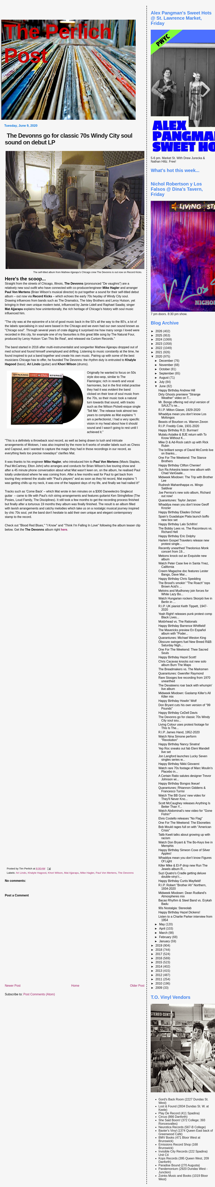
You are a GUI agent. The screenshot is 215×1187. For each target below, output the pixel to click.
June (162, 386)
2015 (159, 962)
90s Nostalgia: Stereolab (174, 908)
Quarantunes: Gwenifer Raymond (181, 673)
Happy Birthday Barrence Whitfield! (182, 625)
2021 (159, 352)
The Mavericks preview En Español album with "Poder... (182, 631)
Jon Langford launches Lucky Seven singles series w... (182, 758)
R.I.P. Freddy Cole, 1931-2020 (178, 426)
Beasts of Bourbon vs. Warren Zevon (183, 421)
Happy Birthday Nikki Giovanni (178, 763)
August (164, 377)
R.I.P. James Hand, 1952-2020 (179, 732)
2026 (159, 331)
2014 (159, 966)
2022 (159, 348)
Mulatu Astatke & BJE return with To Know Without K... (182, 436)
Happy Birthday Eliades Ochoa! (179, 512)
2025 (159, 335)
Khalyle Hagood (37, 872)
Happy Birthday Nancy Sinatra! (179, 744)
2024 (159, 339)
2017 (159, 954)
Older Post (137, 985)
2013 (159, 970)
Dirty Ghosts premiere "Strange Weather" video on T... (179, 396)
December (166, 360)
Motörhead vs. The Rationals (177, 621)
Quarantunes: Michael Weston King (182, 637)
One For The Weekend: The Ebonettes (184, 822)
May (162, 924)
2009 (159, 987)
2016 (159, 958)
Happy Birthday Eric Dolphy (177, 536)
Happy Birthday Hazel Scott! (177, 657)
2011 (159, 979)
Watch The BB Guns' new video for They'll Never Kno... (181, 797)
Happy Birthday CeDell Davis (178, 712)
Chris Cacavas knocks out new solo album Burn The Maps (182, 663)
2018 (159, 949)
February (165, 937)
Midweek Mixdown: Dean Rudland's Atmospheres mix (182, 894)
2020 (159, 356)
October (165, 369)
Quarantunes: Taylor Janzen (177, 500)
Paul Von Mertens (106, 872)
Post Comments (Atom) (39, 994)
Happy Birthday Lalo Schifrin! (178, 524)
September (167, 373)
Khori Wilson (55, 872)
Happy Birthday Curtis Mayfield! (179, 881)
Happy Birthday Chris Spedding (179, 578)
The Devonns (126, 872)
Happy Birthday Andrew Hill (176, 390)
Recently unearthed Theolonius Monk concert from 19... (183, 549)
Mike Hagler (87, 872)
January (165, 941)
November (166, 365)
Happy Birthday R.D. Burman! (178, 430)
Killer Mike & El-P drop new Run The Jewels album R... (183, 867)
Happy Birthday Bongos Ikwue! (179, 783)
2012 (159, 975)
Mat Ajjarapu (71, 872)
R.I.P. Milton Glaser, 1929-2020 (179, 409)
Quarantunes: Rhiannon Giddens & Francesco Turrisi (182, 789)
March (163, 932)
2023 (159, 343)
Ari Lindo (21, 872)
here (64, 529)
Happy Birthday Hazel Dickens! (179, 912)
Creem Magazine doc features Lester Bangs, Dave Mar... (183, 572)
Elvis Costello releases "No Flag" (180, 818)
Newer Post (12, 985)
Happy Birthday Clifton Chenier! (179, 465)
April (162, 928)
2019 (159, 945)
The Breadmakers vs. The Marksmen (183, 669)
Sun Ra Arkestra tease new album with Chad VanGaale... (184, 471)
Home (75, 985)
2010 (159, 983)
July (162, 382)
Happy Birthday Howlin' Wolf (177, 700)
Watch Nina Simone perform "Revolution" (177, 738)
